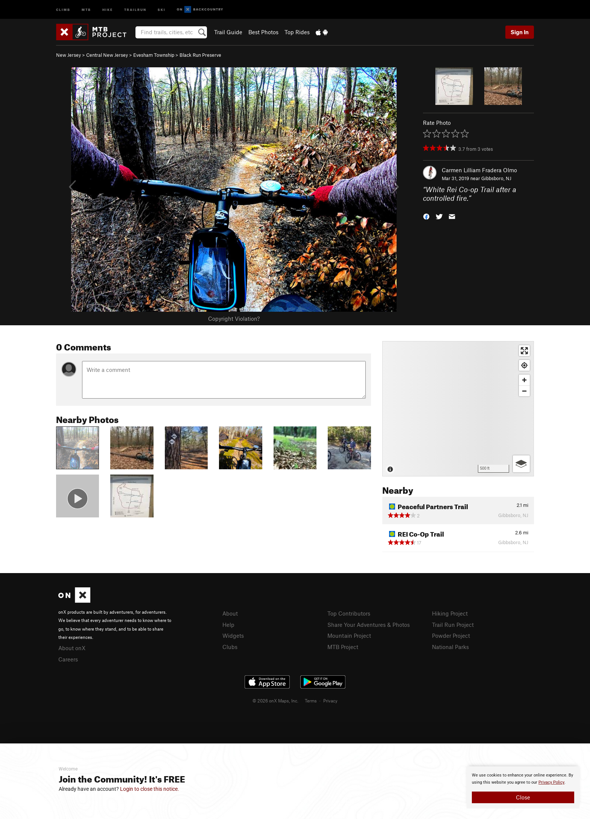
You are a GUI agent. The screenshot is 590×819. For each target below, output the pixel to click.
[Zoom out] (524, 390)
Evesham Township (153, 55)
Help (228, 624)
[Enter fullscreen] (524, 350)
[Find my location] (524, 365)
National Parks (450, 646)
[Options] (521, 463)
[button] (426, 215)
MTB (86, 9)
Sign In (520, 32)
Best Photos (263, 32)
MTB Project (342, 646)
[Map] (458, 408)
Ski (162, 9)
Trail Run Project (453, 624)
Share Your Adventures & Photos (368, 624)
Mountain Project (349, 635)
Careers (68, 659)
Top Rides (297, 32)
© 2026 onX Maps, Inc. (275, 700)
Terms (311, 700)
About (230, 613)
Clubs (229, 646)
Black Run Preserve (200, 55)
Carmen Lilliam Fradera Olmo (479, 170)
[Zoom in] (524, 380)
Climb (63, 9)
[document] (523, 787)
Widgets (233, 635)
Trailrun (135, 9)
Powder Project (451, 635)
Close (523, 797)
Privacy (330, 700)
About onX (71, 648)
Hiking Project (450, 613)
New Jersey (68, 55)
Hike (107, 9)
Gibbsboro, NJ (496, 178)
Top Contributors (348, 613)
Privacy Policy (551, 782)
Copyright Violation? (234, 318)
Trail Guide (228, 32)
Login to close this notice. (149, 789)
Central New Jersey (107, 55)
